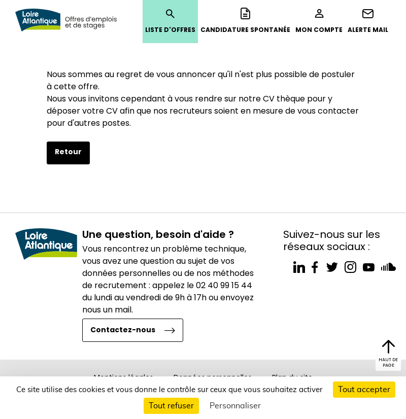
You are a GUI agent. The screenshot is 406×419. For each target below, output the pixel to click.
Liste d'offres (170, 21)
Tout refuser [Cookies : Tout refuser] (171, 406)
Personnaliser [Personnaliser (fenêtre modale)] (235, 406)
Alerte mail (368, 21)
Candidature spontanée (245, 21)
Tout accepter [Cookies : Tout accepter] (364, 390)
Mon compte (319, 21)
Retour (68, 152)
